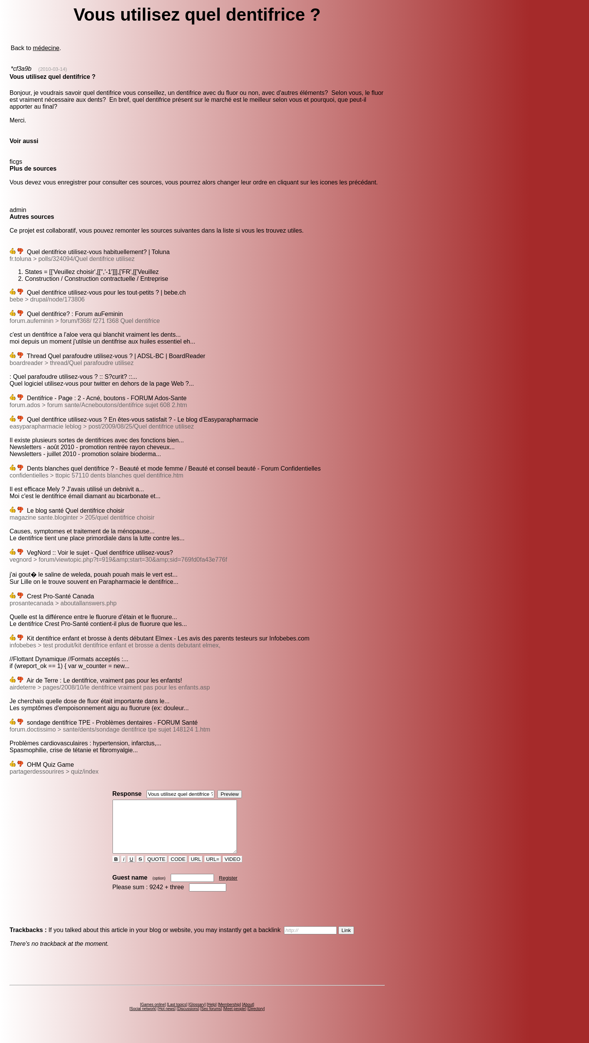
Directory (256, 1019)
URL (195, 869)
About (248, 1015)
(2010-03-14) (52, 69)
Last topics (177, 1015)
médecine (46, 48)
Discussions (188, 1019)
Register (228, 888)
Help (212, 1015)
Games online (153, 1015)
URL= (213, 869)
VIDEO (232, 869)
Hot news (166, 1019)
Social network (143, 1019)
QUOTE (156, 869)
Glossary (196, 1015)
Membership (229, 1015)
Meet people (234, 1019)
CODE (178, 869)
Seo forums (211, 1019)
